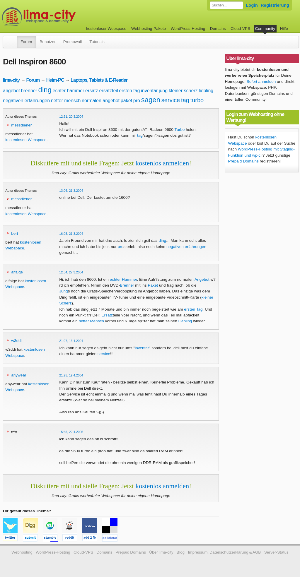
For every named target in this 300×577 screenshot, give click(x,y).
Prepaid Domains (243, 161)
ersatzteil (108, 90)
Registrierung (275, 5)
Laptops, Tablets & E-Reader (99, 80)
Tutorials (97, 42)
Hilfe (284, 28)
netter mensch (66, 100)
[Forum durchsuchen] (226, 5)
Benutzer (47, 42)
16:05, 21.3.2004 (71, 233)
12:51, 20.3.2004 (71, 116)
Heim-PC (55, 80)
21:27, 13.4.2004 (71, 341)
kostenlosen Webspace (25, 140)
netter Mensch (91, 321)
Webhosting (22, 552)
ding (45, 90)
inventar (149, 90)
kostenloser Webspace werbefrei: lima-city (60, 16)
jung (163, 90)
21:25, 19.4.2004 (71, 375)
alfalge (17, 272)
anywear (18, 375)
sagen (150, 100)
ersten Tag (193, 309)
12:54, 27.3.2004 (71, 272)
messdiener (21, 125)
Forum (26, 42)
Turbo (179, 129)
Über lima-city (161, 552)
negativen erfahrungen (26, 100)
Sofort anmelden (261, 81)
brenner (29, 90)
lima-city (11, 80)
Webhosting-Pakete (148, 28)
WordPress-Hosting (188, 28)
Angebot (202, 279)
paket (126, 100)
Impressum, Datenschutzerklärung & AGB (224, 552)
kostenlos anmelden (162, 163)
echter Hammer (123, 279)
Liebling (185, 321)
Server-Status (276, 552)
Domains (218, 28)
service (170, 100)
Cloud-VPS (240, 28)
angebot (11, 90)
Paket (153, 285)
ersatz (91, 90)
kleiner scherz (183, 90)
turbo (197, 100)
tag (185, 100)
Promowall (72, 42)
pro (136, 100)
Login (252, 5)
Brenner (127, 285)
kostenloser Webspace (106, 28)
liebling (206, 90)
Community (265, 28)
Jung (63, 291)
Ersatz (107, 315)
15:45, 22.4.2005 (71, 432)
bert (14, 233)
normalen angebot (101, 100)
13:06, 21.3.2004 (71, 190)
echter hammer (68, 90)
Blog (181, 552)
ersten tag (129, 90)
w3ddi (16, 340)
